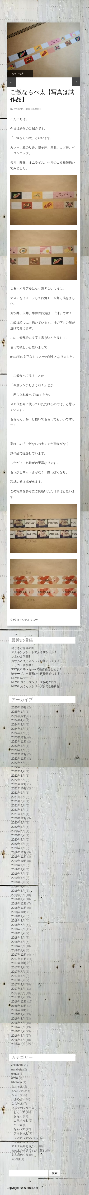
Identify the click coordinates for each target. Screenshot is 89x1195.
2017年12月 (19, 954)
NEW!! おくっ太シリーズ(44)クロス (34, 682)
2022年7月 (18, 763)
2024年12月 (19, 716)
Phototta (16, 1082)
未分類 (15, 1159)
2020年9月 (18, 822)
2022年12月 (19, 754)
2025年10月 (19, 707)
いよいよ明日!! (20, 656)
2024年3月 (18, 724)
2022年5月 (18, 767)
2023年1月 (18, 750)
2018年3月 (18, 942)
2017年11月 (19, 959)
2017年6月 (18, 976)
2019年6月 (18, 878)
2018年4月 (18, 937)
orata (14, 1078)
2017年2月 (18, 993)
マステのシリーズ (22, 1108)
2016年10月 (19, 1010)
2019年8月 (18, 869)
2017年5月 (18, 980)
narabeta (17, 1069)
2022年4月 (18, 771)
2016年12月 (19, 1001)
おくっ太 (17, 1086)
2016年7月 (18, 1023)
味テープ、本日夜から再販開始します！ (37, 673)
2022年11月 (19, 758)
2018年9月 (18, 916)
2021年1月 (18, 814)
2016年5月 (18, 1031)
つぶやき (17, 1099)
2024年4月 (18, 720)
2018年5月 (18, 933)
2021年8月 (18, 797)
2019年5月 (18, 882)
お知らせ (17, 1090)
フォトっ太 (21, 1133)
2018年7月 (18, 924)
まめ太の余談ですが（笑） (28, 1150)
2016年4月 (18, 1035)
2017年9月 (18, 967)
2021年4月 (18, 809)
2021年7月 (18, 801)
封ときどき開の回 (22, 648)
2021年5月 (18, 805)
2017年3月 (18, 988)
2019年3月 (18, 890)
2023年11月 (19, 741)
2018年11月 (19, 907)
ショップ (17, 1095)
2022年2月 (18, 780)
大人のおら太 (22, 1142)
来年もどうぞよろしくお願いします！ (35, 660)
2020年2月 (18, 844)
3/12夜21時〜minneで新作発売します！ (36, 669)
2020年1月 (18, 848)
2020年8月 (18, 826)
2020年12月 (19, 818)
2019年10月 (19, 861)
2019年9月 (18, 865)
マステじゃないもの (26, 1137)
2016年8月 (18, 1018)
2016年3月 (18, 1040)
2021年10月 (19, 788)
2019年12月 (19, 852)
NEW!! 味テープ (21, 678)
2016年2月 (18, 1044)
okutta (15, 1073)
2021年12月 (19, 784)
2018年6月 (18, 929)
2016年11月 (19, 1005)
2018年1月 (18, 950)
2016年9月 (18, 1014)
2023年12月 (19, 737)
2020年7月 (18, 831)
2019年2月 (18, 895)
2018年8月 (18, 920)
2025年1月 (18, 711)
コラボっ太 (21, 1120)
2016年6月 (18, 1027)
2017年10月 (19, 963)
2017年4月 (18, 984)
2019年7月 (18, 873)
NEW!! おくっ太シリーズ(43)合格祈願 (35, 686)
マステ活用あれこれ (24, 1146)
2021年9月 (18, 792)
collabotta (17, 1065)
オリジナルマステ (27, 619)
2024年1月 (18, 733)
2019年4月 (18, 886)
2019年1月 (18, 899)
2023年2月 (18, 745)
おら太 (18, 1116)
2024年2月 (18, 728)
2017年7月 (18, 971)
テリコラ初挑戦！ (22, 665)
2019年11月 (19, 856)
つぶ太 (18, 1125)
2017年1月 (18, 997)
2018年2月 (18, 946)
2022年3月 (18, 775)
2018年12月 (19, 903)
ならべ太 (17, 74)
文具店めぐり (19, 1154)
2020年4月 (18, 839)
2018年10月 (19, 912)
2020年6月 (18, 835)
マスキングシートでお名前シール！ (34, 652)
